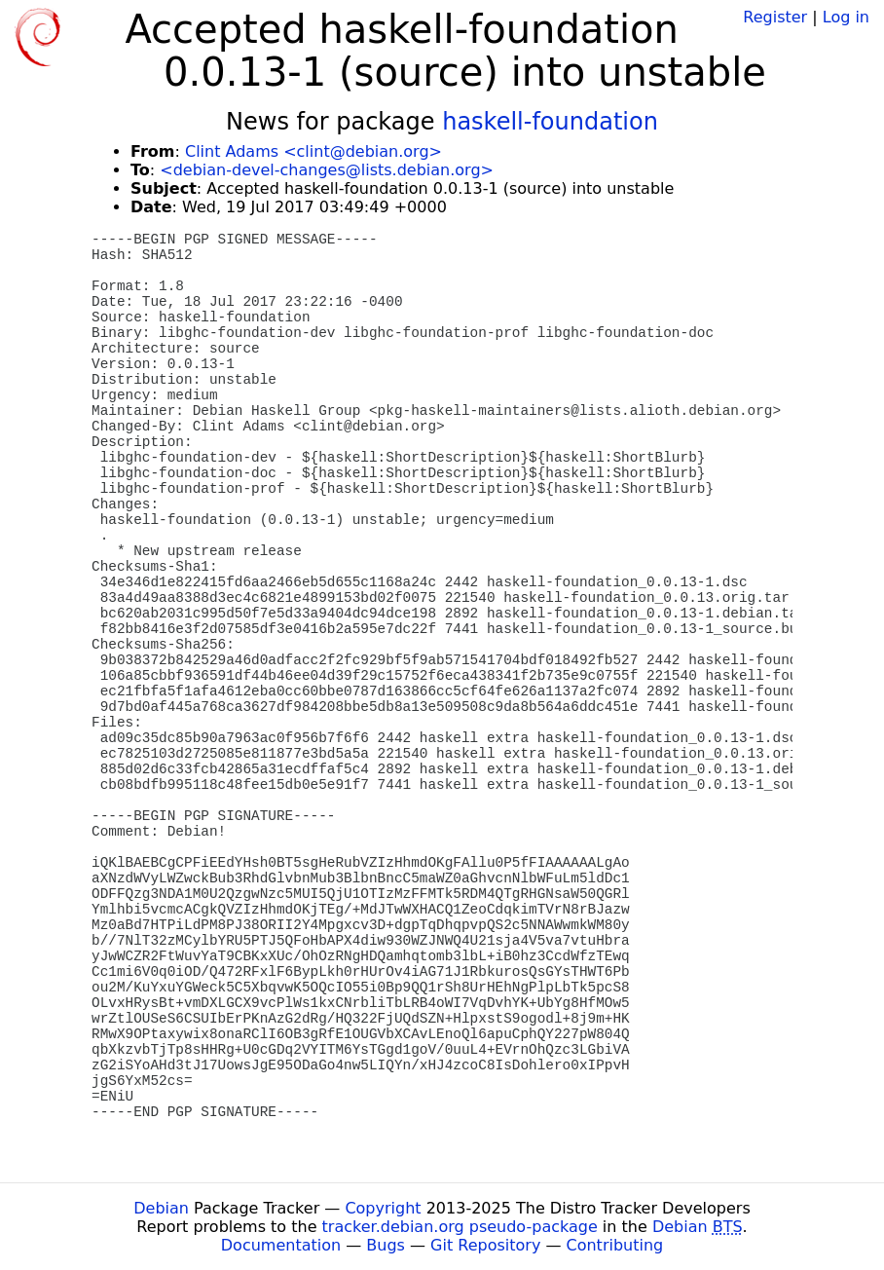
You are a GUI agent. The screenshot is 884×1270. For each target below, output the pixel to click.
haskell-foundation (550, 121)
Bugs (385, 1245)
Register (775, 17)
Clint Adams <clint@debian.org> (313, 151)
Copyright (383, 1208)
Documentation (281, 1245)
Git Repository (485, 1245)
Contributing (615, 1245)
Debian (161, 1208)
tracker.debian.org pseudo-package (460, 1226)
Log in (846, 17)
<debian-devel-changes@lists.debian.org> (327, 170)
